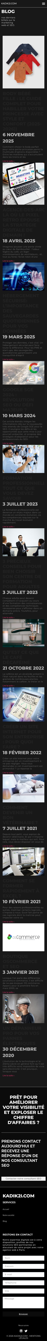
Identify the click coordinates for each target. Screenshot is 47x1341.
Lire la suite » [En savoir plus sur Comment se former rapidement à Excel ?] (8, 922)
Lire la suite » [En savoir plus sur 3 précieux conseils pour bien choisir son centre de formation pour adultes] (8, 617)
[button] (43, 3)
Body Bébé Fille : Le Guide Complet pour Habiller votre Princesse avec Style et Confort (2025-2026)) (23, 111)
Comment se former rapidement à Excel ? (21, 888)
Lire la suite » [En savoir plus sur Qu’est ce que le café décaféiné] (8, 685)
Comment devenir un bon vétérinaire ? (20, 815)
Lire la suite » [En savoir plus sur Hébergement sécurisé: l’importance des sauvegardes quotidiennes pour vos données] (8, 359)
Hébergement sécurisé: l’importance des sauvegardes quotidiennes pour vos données (21, 313)
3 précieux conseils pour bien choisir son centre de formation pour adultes (22, 573)
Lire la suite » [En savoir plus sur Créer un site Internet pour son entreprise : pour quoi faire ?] (8, 773)
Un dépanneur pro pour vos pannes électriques (22, 1035)
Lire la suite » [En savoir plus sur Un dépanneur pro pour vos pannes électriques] (8, 1075)
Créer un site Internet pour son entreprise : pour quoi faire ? (23, 737)
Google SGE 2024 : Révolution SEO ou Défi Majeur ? (18, 400)
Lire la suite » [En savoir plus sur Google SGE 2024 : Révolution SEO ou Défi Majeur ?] (8, 443)
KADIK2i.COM (9, 3)
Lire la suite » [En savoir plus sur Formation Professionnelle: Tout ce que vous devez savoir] (8, 526)
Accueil (6, 1209)
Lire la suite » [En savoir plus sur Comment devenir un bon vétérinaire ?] (8, 846)
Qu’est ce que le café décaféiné (21, 657)
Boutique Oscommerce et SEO (20, 961)
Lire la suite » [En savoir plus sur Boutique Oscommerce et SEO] (8, 992)
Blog (5, 1221)
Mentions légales (30, 1337)
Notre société (8, 1215)
